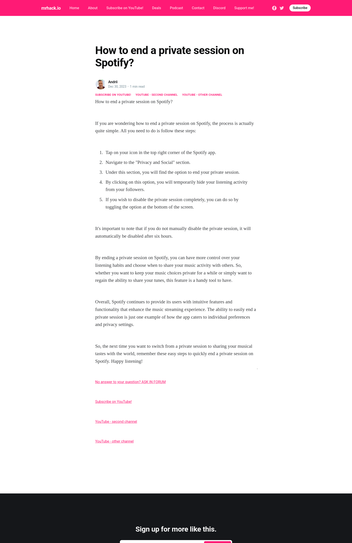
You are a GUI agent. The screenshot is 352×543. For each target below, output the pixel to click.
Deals (156, 8)
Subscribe (300, 8)
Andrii (113, 82)
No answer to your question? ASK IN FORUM (130, 382)
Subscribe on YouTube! (124, 8)
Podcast (176, 8)
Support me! (244, 8)
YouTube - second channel (157, 94)
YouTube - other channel (202, 94)
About (93, 8)
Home (74, 8)
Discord (219, 8)
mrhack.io (51, 8)
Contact (198, 8)
